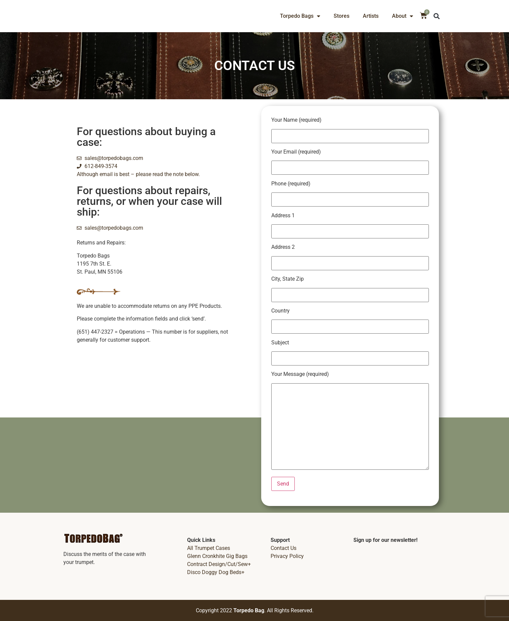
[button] (436, 16)
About (402, 16)
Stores (341, 16)
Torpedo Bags (300, 16)
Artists (371, 16)
